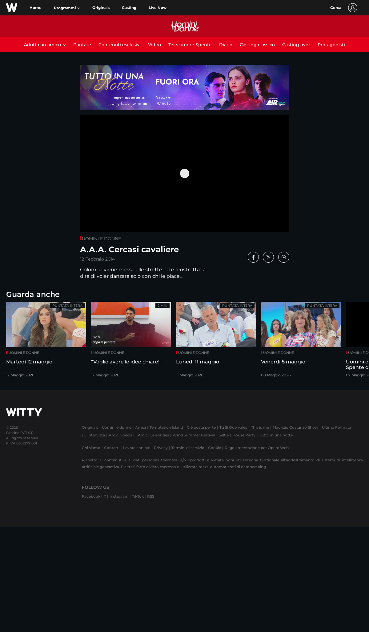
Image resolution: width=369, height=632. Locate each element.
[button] (67, 8)
